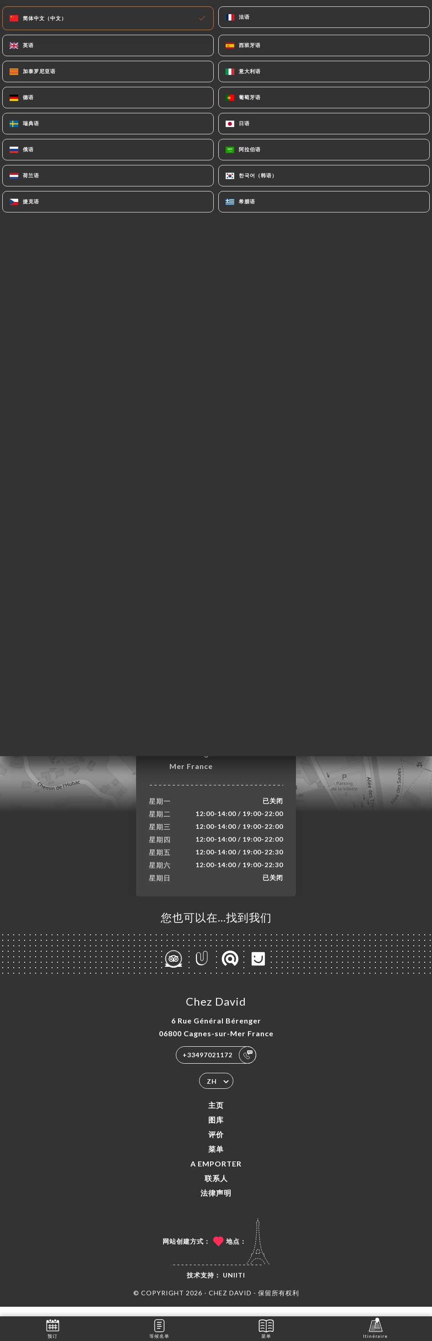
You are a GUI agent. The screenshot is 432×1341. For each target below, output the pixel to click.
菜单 (216, 1158)
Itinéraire (375, 1328)
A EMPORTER (216, 1173)
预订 (52, 1328)
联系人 (216, 1187)
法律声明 (216, 1202)
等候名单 (159, 1328)
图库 (216, 1129)
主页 (216, 1114)
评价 (216, 1144)
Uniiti (234, 1284)
